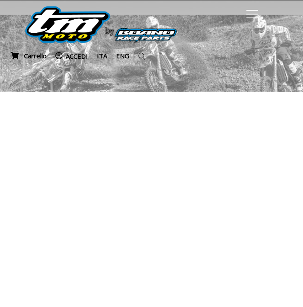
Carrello (28, 56)
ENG (122, 56)
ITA (102, 56)
